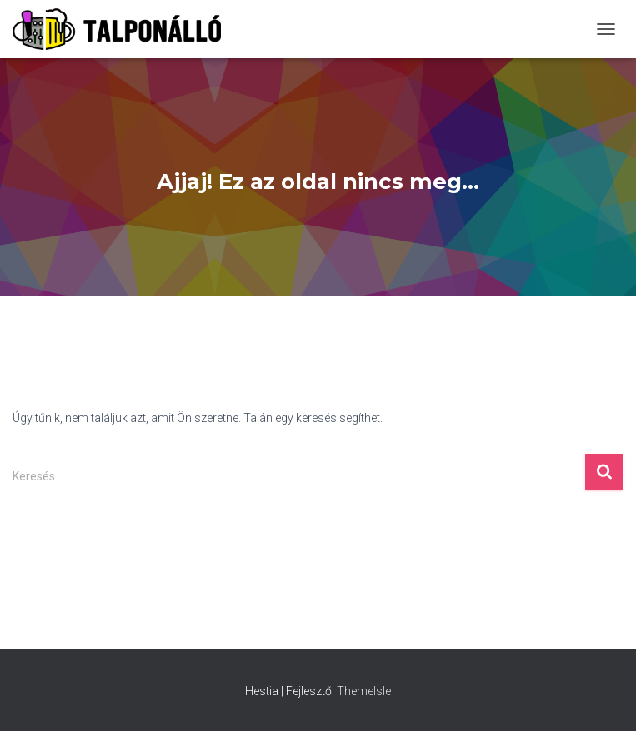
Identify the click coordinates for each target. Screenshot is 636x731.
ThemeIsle (364, 691)
